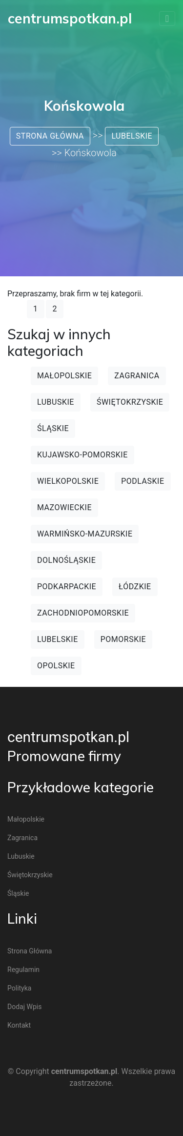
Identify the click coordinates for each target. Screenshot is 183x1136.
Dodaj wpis (24, 1007)
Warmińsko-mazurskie (84, 533)
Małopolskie (64, 375)
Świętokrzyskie (130, 402)
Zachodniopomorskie (83, 613)
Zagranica (136, 375)
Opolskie (56, 665)
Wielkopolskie (68, 481)
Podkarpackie (66, 586)
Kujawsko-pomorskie (82, 454)
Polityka (19, 988)
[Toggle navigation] (167, 18)
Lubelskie (131, 136)
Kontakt (19, 1025)
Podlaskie (142, 481)
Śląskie (53, 428)
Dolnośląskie (66, 560)
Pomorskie (123, 639)
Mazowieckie (64, 507)
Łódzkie (135, 586)
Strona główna (50, 136)
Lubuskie (55, 402)
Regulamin (23, 969)
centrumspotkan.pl (68, 736)
